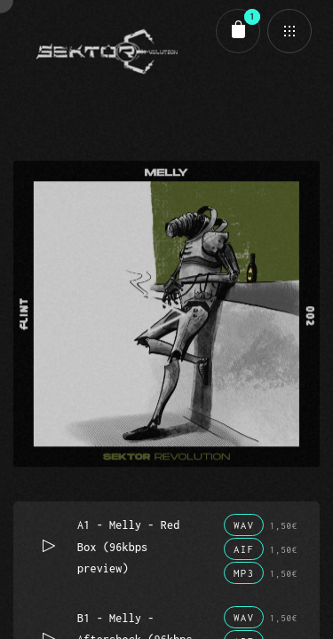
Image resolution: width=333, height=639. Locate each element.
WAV (244, 525)
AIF (244, 549)
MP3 (244, 573)
